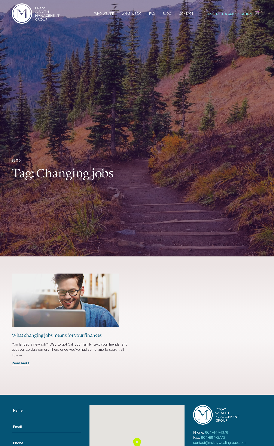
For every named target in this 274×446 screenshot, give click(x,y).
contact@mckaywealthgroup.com (219, 442)
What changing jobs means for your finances (56, 335)
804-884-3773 (213, 437)
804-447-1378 (216, 432)
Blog (167, 13)
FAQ (152, 13)
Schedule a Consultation (230, 14)
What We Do (131, 13)
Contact (186, 13)
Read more (21, 363)
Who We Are (104, 13)
